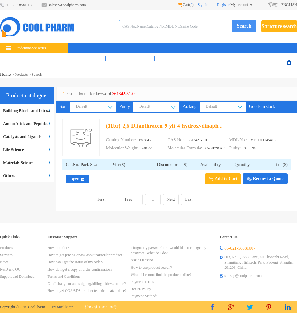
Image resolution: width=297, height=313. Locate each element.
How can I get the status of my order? (76, 262)
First (101, 199)
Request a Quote (265, 178)
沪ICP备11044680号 (101, 307)
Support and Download (17, 276)
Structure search (279, 26)
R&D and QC (184, 58)
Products (26, 58)
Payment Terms (142, 282)
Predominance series (26, 48)
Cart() (185, 4)
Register (223, 4)
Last (188, 199)
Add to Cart (223, 178)
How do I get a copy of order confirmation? (80, 269)
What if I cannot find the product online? (161, 274)
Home (6, 74)
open (77, 179)
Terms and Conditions (64, 276)
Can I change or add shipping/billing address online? (87, 283)
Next (171, 199)
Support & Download (251, 58)
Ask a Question (142, 260)
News (130, 58)
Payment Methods (144, 296)
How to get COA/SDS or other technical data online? (87, 291)
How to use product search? (151, 267)
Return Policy (141, 289)
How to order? (58, 248)
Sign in (203, 4)
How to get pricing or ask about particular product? (86, 255)
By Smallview (62, 307)
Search (244, 25)
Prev (129, 199)
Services (79, 58)
